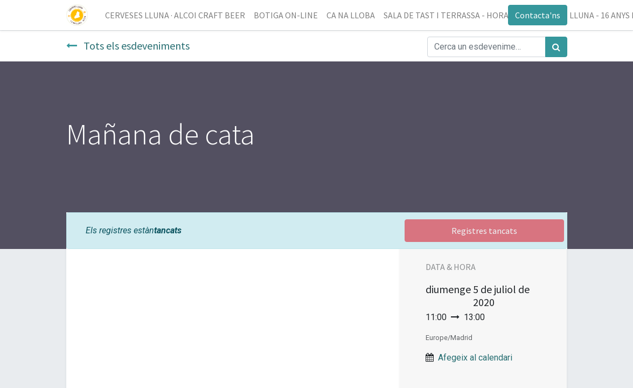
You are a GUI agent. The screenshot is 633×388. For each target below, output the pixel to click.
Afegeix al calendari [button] (475, 357)
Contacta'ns (537, 15)
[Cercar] (556, 47)
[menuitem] (175, 15)
